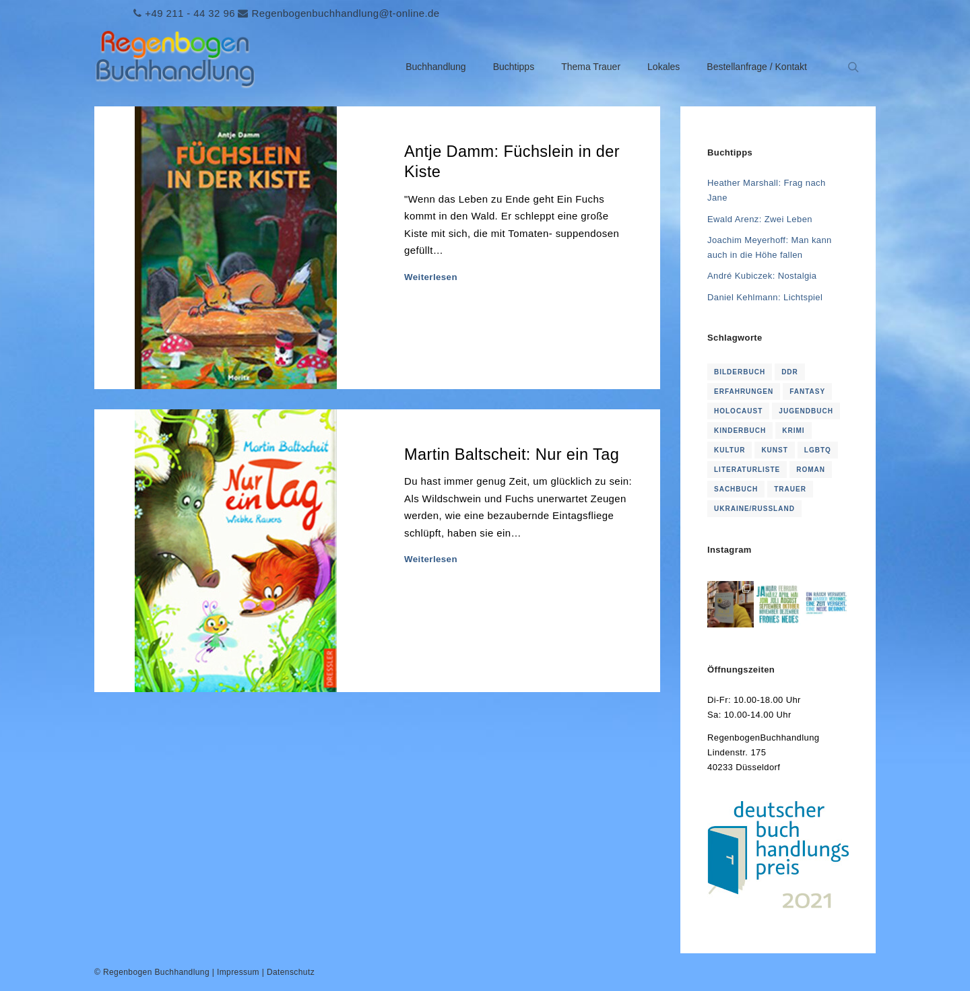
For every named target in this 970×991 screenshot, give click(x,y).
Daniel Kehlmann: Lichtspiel (764, 297)
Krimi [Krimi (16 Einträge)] (793, 430)
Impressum (238, 972)
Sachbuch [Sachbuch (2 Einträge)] (736, 489)
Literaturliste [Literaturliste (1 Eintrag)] (747, 469)
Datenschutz (291, 972)
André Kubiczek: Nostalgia (761, 276)
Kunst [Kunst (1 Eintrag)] (774, 450)
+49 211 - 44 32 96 (190, 13)
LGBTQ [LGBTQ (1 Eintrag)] (817, 450)
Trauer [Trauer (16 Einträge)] (790, 489)
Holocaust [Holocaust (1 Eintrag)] (738, 411)
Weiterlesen (430, 277)
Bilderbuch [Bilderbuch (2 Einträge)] (739, 372)
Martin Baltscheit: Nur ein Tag (511, 454)
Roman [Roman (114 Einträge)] (810, 469)
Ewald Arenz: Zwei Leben (759, 219)
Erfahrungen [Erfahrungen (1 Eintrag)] (743, 391)
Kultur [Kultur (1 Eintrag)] (729, 450)
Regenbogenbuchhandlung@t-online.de (345, 13)
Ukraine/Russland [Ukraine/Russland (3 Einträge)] (754, 508)
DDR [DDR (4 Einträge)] (789, 372)
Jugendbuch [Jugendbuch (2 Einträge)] (806, 411)
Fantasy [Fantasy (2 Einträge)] (807, 391)
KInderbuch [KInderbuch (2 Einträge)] (740, 430)
